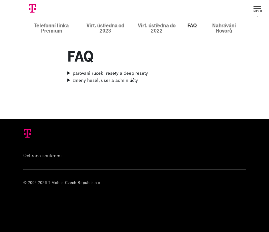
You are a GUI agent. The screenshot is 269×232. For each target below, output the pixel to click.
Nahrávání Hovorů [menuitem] (224, 28)
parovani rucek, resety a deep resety (110, 73)
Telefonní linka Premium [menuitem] (51, 28)
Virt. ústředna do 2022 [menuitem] (157, 28)
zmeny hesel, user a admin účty (105, 80)
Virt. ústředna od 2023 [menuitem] (105, 28)
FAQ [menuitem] (192, 25)
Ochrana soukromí (42, 155)
